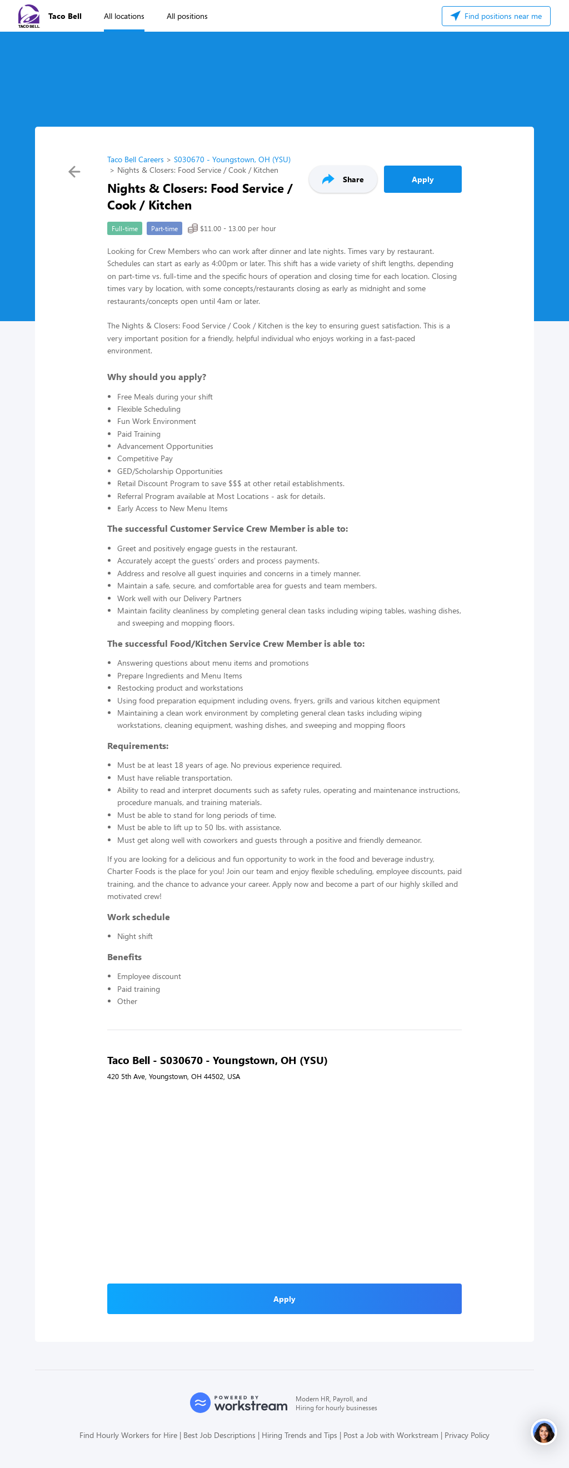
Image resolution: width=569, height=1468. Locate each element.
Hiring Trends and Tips (299, 1435)
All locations (124, 16)
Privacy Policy (467, 1435)
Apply (423, 179)
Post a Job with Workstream (390, 1435)
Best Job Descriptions (219, 1435)
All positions (187, 16)
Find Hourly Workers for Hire (128, 1435)
